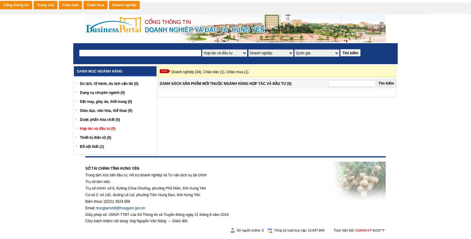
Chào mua (95, 5)
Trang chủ (45, 5)
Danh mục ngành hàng (100, 71)
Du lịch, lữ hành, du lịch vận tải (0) (109, 84)
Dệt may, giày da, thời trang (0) (106, 102)
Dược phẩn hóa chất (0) (100, 120)
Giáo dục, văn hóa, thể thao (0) (106, 111)
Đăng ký (459, 14)
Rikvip (122, 159)
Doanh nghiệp (124, 5)
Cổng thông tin (16, 5)
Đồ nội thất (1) (92, 147)
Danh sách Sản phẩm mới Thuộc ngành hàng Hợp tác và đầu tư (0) (225, 84)
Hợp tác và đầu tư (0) (98, 129)
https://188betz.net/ (100, 159)
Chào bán (70, 5)
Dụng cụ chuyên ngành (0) (102, 93)
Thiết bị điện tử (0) (95, 138)
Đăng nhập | (441, 14)
